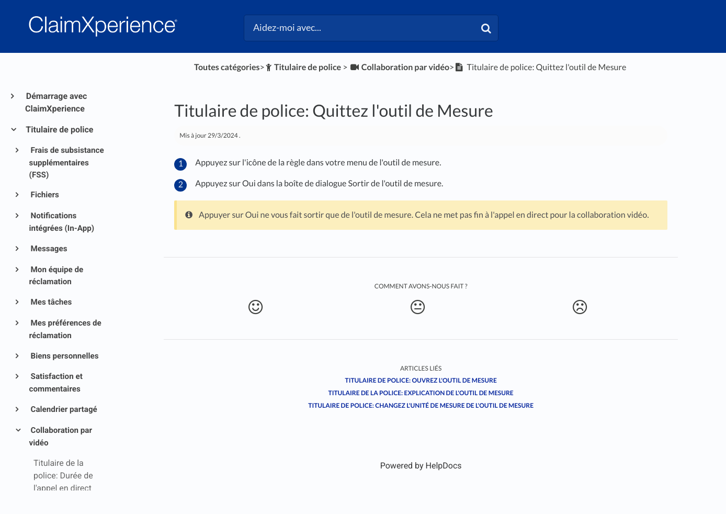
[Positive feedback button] (255, 307)
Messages (48, 248)
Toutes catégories (226, 67)
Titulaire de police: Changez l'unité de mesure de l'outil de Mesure (421, 405)
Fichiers (44, 194)
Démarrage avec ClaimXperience (56, 102)
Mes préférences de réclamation (65, 329)
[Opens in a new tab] (421, 466)
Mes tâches (50, 302)
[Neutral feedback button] (417, 307)
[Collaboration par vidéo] (399, 67)
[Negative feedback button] (579, 307)
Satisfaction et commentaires (56, 383)
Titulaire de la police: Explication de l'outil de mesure (421, 393)
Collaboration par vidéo (60, 437)
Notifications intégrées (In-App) (62, 222)
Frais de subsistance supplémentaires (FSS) (66, 163)
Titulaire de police (59, 130)
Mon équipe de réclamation (56, 276)
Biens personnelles (64, 356)
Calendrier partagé (63, 409)
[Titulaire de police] (303, 67)
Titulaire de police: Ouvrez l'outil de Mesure (421, 380)
